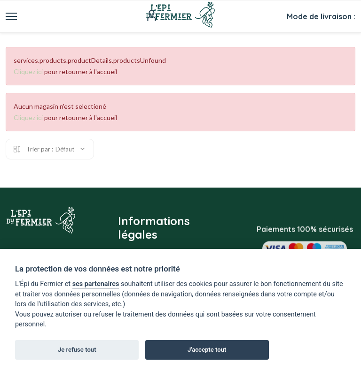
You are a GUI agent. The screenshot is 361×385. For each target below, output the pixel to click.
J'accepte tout (207, 349)
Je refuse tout (77, 349)
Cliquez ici (28, 71)
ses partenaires (95, 284)
